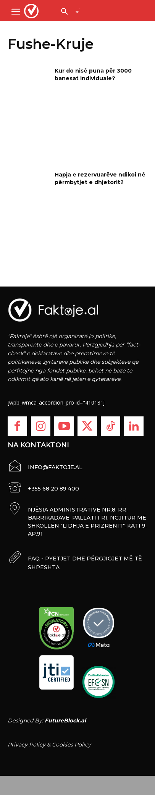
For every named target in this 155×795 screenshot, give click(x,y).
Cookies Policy (71, 744)
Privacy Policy (26, 744)
